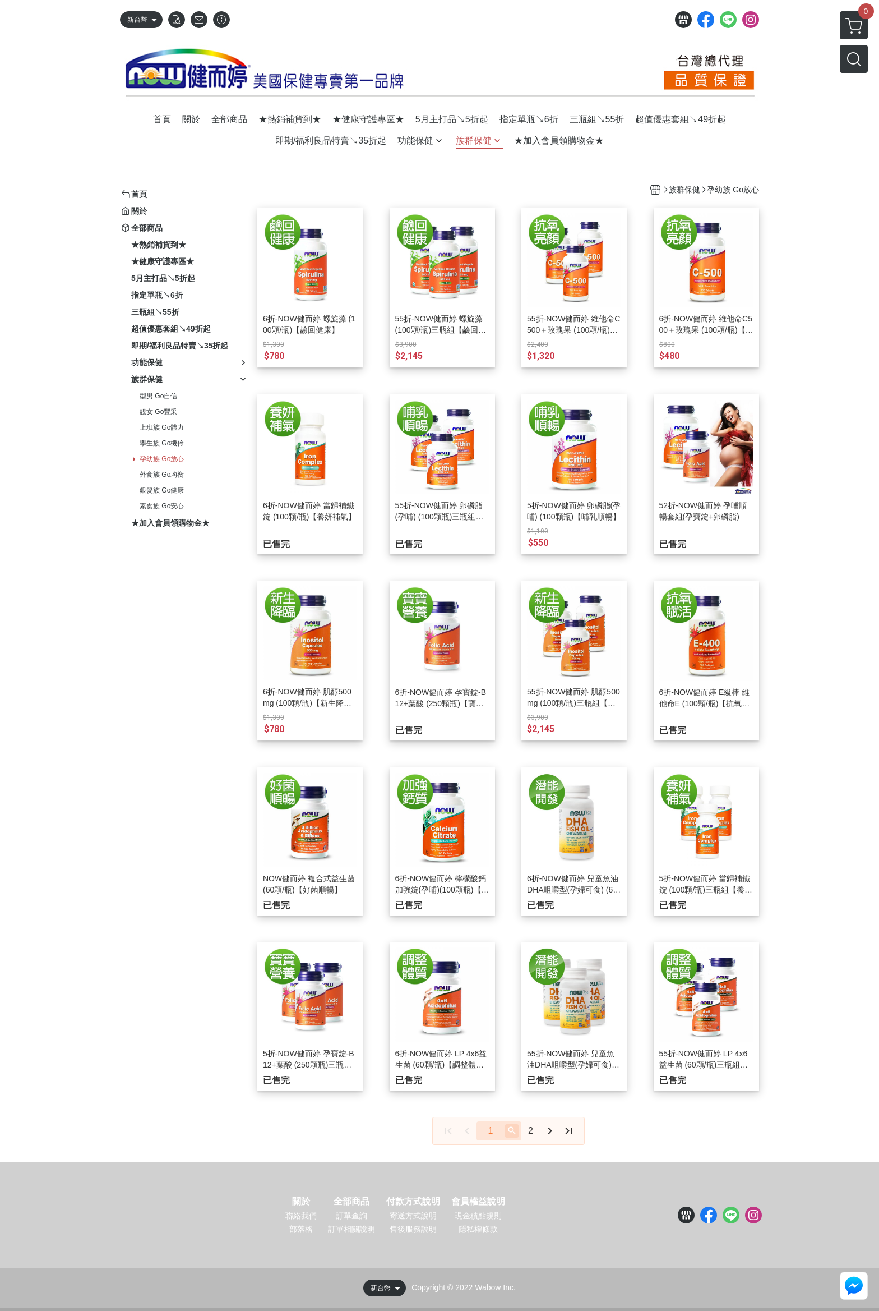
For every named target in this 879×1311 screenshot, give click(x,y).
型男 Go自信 (158, 396)
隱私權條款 (478, 1229)
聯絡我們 (301, 1216)
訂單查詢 (351, 1216)
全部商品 (351, 1201)
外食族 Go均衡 (162, 475)
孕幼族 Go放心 (162, 459)
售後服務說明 (413, 1229)
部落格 (301, 1229)
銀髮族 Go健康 (162, 490)
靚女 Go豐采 (158, 412)
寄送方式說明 (413, 1216)
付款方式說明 (413, 1201)
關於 (301, 1201)
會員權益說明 (478, 1201)
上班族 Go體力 (162, 427)
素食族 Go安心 (162, 506)
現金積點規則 (478, 1216)
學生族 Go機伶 (162, 443)
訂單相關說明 (351, 1229)
